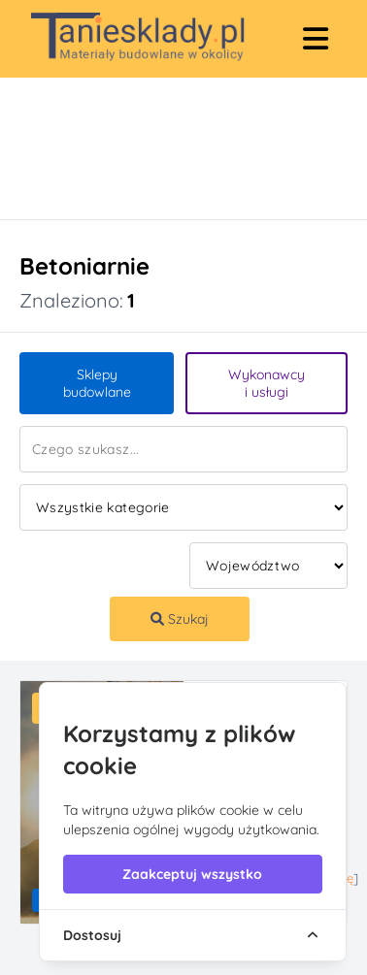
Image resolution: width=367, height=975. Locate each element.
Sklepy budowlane (97, 383)
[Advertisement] (164, 148)
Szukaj (179, 619)
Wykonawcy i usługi (266, 383)
